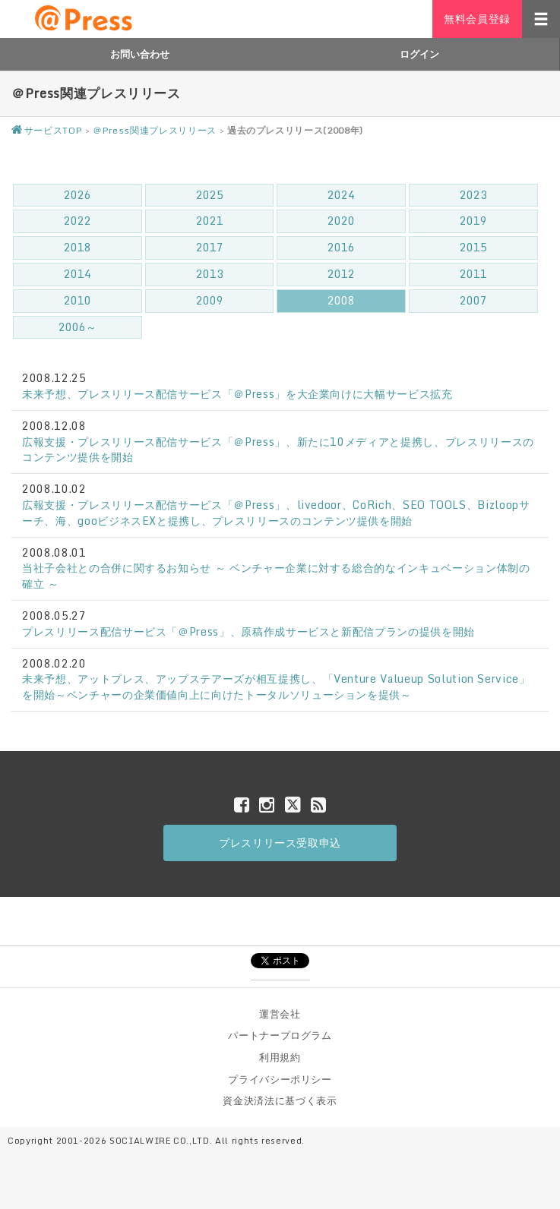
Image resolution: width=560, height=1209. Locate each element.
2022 (77, 220)
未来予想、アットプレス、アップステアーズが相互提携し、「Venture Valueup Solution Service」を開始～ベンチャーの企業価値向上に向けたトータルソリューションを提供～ (276, 686)
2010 (77, 300)
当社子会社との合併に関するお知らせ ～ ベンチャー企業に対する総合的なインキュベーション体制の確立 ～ (276, 575)
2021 (209, 220)
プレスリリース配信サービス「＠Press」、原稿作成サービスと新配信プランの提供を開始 (248, 631)
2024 (341, 195)
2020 (341, 220)
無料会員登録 (477, 18)
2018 (77, 247)
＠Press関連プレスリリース (155, 130)
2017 (209, 247)
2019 (473, 220)
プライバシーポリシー (280, 1079)
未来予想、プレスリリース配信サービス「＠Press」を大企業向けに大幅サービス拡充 (237, 393)
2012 (341, 274)
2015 (473, 247)
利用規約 (280, 1057)
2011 (473, 274)
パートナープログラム (280, 1035)
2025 (209, 195)
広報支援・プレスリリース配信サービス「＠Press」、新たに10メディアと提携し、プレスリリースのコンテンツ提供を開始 (278, 449)
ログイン (419, 54)
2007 (473, 300)
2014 (77, 274)
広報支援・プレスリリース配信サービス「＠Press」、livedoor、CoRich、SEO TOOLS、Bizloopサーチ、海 (276, 512)
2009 (209, 300)
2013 (209, 274)
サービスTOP (46, 130)
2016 (341, 247)
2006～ (77, 327)
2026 (77, 195)
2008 (341, 300)
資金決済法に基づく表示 (280, 1100)
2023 (473, 195)
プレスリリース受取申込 (280, 842)
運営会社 (280, 1013)
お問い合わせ (139, 54)
